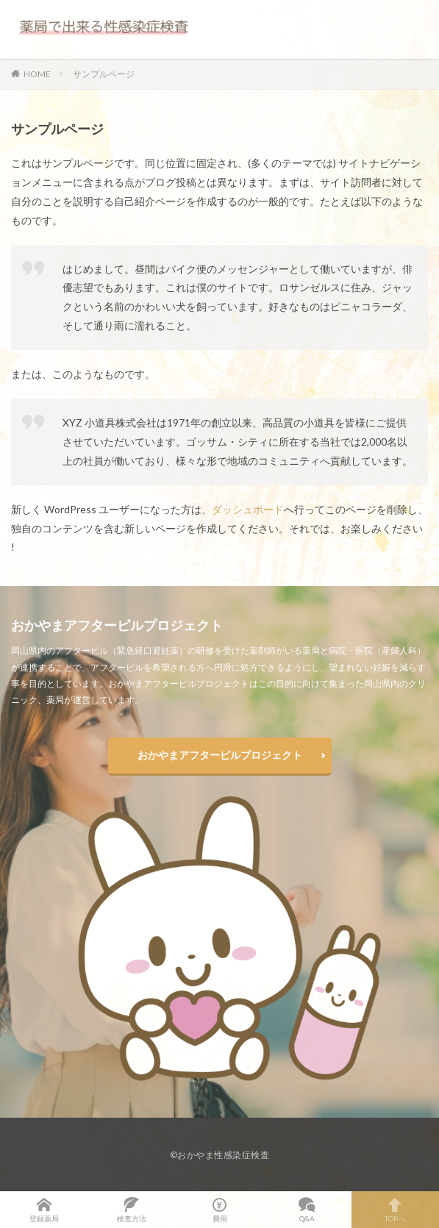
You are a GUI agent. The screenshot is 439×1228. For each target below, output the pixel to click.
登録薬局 (44, 1209)
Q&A (307, 1209)
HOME (37, 73)
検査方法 (131, 1209)
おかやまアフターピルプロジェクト (220, 755)
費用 (219, 1209)
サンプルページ (104, 73)
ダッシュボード (248, 509)
